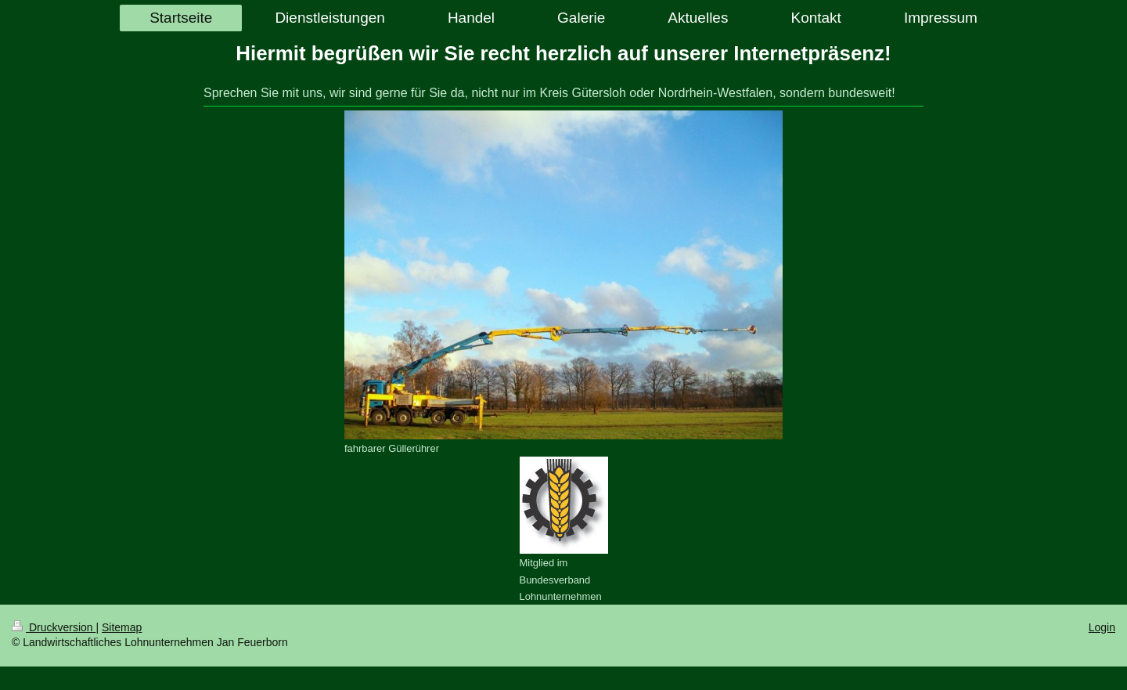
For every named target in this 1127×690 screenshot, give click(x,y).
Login (1102, 627)
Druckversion (53, 627)
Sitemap (122, 627)
